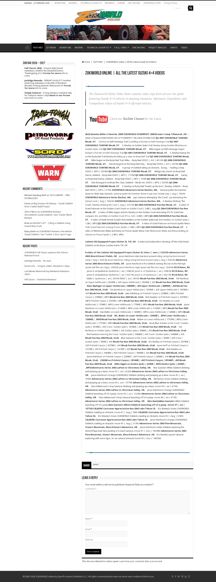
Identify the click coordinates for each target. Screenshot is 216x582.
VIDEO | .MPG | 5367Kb (157, 182)
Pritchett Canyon (98, 301)
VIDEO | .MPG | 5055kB (96, 171)
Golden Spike (131, 330)
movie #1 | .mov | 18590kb (147, 431)
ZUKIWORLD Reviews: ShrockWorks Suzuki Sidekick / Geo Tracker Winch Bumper (48, 214)
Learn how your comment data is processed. (140, 561)
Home (27, 47)
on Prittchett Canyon (168, 297)
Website (89, 539)
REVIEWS (73, 3)
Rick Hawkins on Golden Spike (173, 219)
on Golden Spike (102, 330)
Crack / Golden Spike (116, 327)
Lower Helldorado (122, 304)
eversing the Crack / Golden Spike (116, 334)
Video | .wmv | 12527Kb (156, 252)
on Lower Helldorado (105, 308)
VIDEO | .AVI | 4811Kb (153, 160)
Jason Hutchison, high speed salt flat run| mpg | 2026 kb (146, 267)
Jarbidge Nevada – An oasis (37, 260)
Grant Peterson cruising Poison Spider (108, 227)
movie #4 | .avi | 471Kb (166, 386)
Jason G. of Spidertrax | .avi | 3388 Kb (153, 271)
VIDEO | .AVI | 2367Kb (168, 164)
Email (88, 529)
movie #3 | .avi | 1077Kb (120, 382)
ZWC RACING (134, 3)
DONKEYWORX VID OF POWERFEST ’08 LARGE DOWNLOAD (127, 138)
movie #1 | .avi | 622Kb (120, 371)
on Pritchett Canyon (149, 293)
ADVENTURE (60, 3)
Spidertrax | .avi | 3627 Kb (121, 275)
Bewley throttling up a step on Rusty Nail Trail (128, 156)
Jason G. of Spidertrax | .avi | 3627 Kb (153, 275)
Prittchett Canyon (126, 353)
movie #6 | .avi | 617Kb (165, 397)
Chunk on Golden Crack (131, 208)
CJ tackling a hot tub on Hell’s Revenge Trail (148, 141)
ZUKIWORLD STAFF (152, 3)
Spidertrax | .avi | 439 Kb (107, 278)
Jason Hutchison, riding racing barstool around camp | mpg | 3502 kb (141, 260)
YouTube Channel (133, 118)
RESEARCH (109, 3)
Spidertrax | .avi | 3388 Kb (121, 271)
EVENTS (174, 47)
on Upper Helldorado (114, 286)
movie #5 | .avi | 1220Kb (129, 393)
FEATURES (38, 47)
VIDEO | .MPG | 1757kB (123, 175)
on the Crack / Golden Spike (147, 338)
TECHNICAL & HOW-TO (91, 3)
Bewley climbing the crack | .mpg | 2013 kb (113, 205)
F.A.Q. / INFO (120, 47)
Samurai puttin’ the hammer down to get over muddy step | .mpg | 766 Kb (149, 193)
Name (89, 518)
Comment (90, 489)
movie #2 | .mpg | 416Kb (171, 416)
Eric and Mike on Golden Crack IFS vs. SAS (115, 216)
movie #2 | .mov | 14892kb (148, 438)
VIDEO (184, 47)
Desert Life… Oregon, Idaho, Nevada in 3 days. (47, 266)
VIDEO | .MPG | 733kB (135, 179)
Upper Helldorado (97, 282)
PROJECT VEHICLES (158, 47)
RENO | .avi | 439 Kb (130, 278)
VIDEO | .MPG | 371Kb (100, 190)
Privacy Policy (170, 3)
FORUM (121, 3)
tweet (95, 464)
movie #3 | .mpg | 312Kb (126, 423)
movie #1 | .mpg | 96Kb (126, 412)
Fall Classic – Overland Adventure (40, 279)
